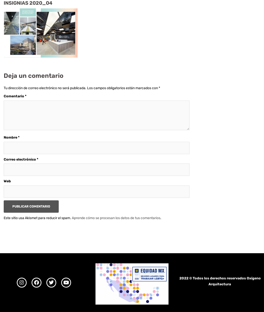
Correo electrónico (21, 159)
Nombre (11, 137)
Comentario (15, 96)
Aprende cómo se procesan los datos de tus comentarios (116, 218)
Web (7, 181)
